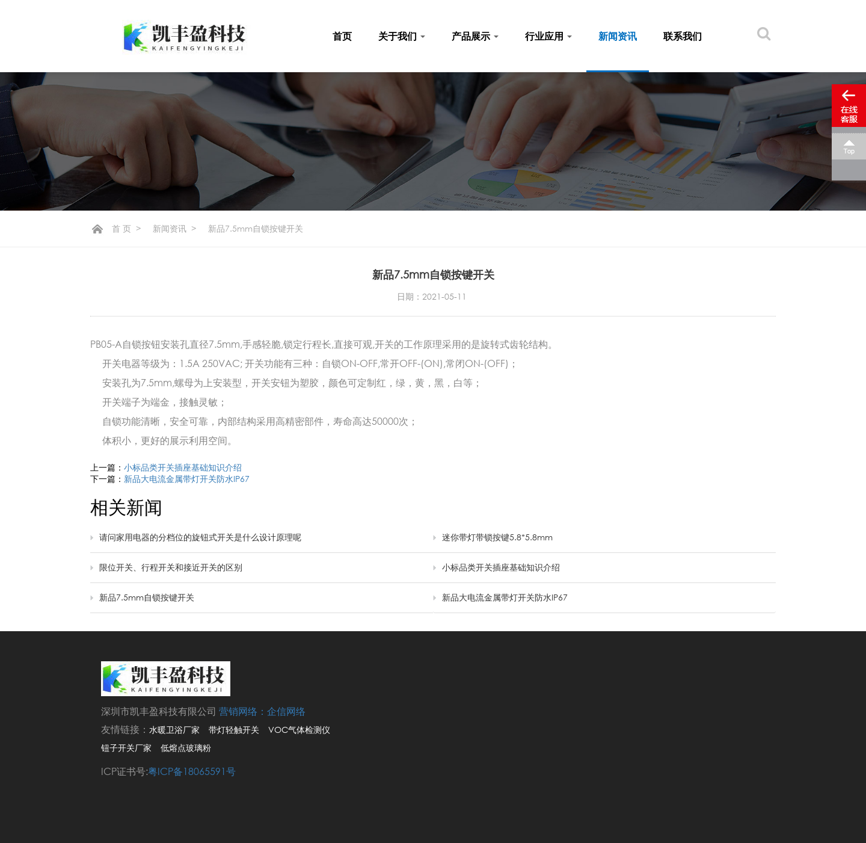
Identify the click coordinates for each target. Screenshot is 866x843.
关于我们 (401, 36)
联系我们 (682, 36)
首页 (342, 36)
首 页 (121, 228)
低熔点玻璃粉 (186, 748)
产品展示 (475, 36)
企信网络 (286, 711)
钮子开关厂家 (126, 748)
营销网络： (243, 711)
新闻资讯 (617, 36)
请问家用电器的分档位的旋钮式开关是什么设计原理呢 (200, 537)
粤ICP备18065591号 (192, 771)
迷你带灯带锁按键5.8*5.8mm (497, 537)
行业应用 (548, 36)
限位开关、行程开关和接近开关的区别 (170, 567)
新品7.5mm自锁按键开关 (146, 597)
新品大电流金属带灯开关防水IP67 (187, 479)
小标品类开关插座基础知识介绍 (183, 467)
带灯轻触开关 (234, 729)
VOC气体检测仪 (299, 729)
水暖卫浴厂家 (174, 729)
